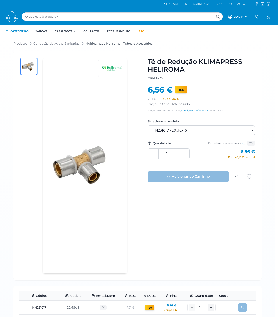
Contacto (91, 31)
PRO (141, 31)
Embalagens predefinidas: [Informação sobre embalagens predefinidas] (226, 143)
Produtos (20, 44)
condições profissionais (194, 110)
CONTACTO (237, 3)
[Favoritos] (257, 16)
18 (98, 229)
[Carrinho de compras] (268, 16)
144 (107, 229)
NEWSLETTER (175, 3)
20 (251, 143)
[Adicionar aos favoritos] (249, 176)
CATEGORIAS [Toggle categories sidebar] (17, 31)
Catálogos (65, 31)
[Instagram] (262, 4)
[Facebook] (256, 4)
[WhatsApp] (268, 4)
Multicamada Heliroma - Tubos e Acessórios (119, 44)
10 (103, 271)
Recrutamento (119, 31)
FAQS (219, 3)
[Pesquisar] (218, 16)
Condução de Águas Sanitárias (56, 44)
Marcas (41, 31)
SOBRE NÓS (201, 3)
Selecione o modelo (163, 121)
